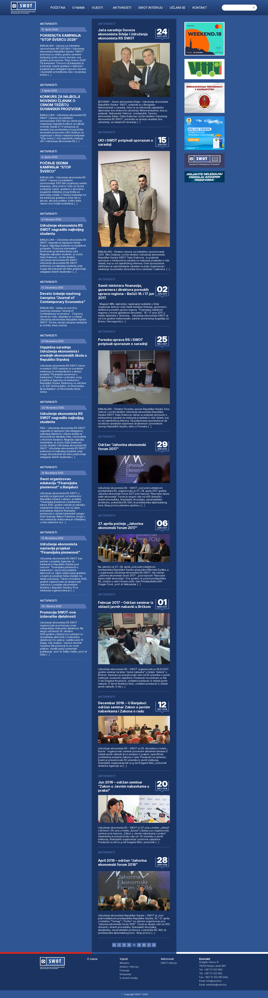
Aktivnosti (122, 7)
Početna (57, 7)
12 (129, 945)
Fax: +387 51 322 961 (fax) (213, 977)
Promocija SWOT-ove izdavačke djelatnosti (58, 614)
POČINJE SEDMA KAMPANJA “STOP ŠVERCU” (55, 167)
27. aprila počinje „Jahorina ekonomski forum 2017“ (120, 526)
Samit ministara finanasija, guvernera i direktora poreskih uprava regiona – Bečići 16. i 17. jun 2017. (126, 292)
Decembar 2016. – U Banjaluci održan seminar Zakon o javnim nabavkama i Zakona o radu (124, 707)
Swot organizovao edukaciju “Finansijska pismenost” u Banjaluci (59, 483)
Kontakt (199, 7)
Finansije (124, 970)
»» (154, 945)
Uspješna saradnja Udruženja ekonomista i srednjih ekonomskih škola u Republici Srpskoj (63, 353)
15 (144, 945)
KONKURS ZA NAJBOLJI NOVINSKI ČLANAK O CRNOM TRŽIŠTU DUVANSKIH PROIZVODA (60, 103)
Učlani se (177, 7)
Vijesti (97, 7)
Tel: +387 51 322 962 (210, 973)
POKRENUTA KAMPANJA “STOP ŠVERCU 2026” (60, 37)
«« (114, 945)
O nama (78, 7)
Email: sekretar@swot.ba (212, 984)
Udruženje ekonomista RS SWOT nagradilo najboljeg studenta (62, 229)
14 (139, 945)
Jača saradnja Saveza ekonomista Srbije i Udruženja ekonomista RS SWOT (123, 34)
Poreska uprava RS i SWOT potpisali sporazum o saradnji (122, 342)
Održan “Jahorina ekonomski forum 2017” (122, 447)
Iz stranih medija (129, 977)
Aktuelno (124, 962)
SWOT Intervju (150, 7)
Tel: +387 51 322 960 (211, 969)
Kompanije (125, 974)
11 (124, 945)
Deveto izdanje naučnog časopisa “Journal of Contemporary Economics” (62, 298)
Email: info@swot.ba (210, 980)
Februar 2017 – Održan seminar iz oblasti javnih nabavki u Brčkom (125, 605)
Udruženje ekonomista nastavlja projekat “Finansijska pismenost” (60, 548)
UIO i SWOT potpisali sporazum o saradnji (125, 142)
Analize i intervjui (129, 966)
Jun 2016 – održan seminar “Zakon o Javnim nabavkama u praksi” (123, 786)
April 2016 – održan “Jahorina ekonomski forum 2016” (122, 862)
